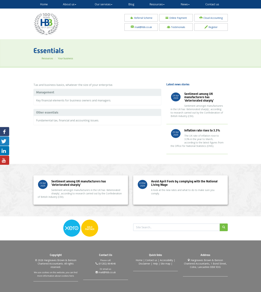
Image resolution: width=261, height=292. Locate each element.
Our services (103, 4)
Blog (131, 4)
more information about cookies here (55, 275)
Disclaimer (144, 262)
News (185, 4)
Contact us (212, 4)
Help (155, 262)
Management (45, 96)
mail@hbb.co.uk (141, 27)
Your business (73, 58)
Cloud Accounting (211, 18)
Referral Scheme (141, 18)
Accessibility (166, 259)
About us (69, 4)
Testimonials (176, 27)
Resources (157, 4)
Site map (165, 262)
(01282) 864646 (105, 262)
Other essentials (47, 116)
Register (211, 27)
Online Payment (176, 18)
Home (44, 4)
